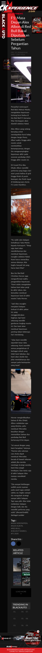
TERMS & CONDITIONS (25, 651)
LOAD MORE (21, 592)
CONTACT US (13, 651)
